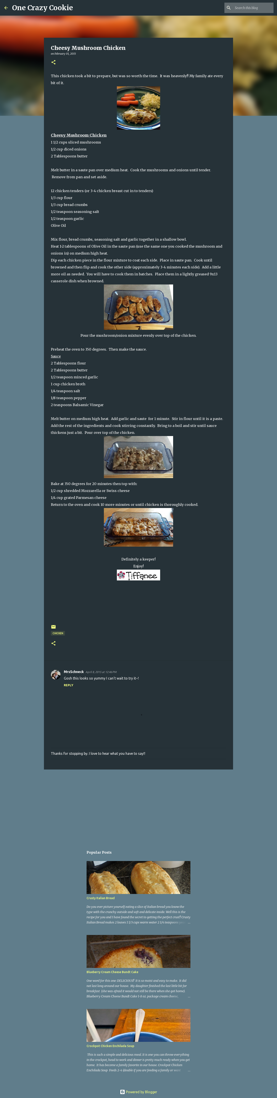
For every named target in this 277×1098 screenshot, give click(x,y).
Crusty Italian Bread (101, 898)
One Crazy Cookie (42, 7)
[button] (53, 62)
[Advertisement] (138, 806)
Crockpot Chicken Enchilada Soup (110, 1046)
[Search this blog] (251, 8)
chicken (58, 633)
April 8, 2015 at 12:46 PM (100, 671)
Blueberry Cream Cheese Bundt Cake (112, 972)
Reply (68, 685)
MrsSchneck (74, 672)
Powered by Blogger (138, 1092)
